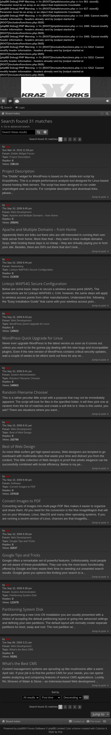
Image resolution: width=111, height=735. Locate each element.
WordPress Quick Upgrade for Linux (29, 323)
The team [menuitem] (95, 721)
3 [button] (70, 139)
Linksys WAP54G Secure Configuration (31, 269)
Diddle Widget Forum (22, 153)
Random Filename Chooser (25, 378)
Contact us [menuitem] (78, 721)
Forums (11, 101)
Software (16, 483)
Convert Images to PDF (23, 486)
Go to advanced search (17, 126)
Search (8, 107)
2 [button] (65, 139)
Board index (13, 721)
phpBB (21, 728)
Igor (8, 146)
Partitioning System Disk (23, 595)
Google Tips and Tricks (22, 541)
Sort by (55, 692)
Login (22, 107)
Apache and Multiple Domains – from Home (34, 215)
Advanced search (45, 132)
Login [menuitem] (108, 101)
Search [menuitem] (107, 114)
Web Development (21, 212)
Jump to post (99, 196)
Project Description (20, 157)
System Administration (23, 374)
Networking (17, 266)
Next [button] (79, 139)
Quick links (4, 101)
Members (17, 101)
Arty (60, 731)
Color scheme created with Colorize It (86, 728)
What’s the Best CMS (21, 649)
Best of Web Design (21, 432)
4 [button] (74, 139)
